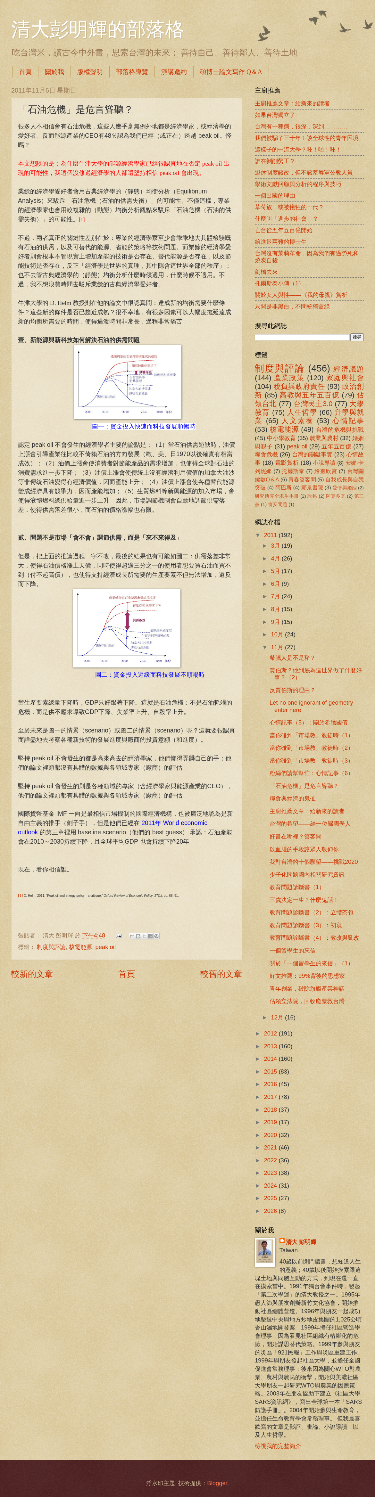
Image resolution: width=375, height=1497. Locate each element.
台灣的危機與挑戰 (340, 429)
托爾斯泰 (293, 471)
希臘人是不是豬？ (293, 657)
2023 (271, 1172)
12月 (278, 1017)
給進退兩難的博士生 (281, 241)
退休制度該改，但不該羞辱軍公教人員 (304, 172)
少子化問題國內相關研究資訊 (307, 874)
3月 (276, 545)
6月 (276, 583)
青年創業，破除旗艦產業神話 (307, 988)
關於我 (54, 71)
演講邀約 (174, 71)
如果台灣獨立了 (275, 114)
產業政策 (289, 378)
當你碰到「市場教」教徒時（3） (312, 760)
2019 (271, 1122)
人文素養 (297, 421)
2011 (271, 535)
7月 (276, 596)
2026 (271, 1210)
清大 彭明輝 (301, 1242)
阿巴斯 (283, 488)
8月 (276, 609)
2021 (271, 1147)
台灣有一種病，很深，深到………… (301, 126)
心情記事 (348, 421)
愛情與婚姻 (344, 487)
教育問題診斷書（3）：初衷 (306, 925)
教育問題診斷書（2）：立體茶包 (312, 912)
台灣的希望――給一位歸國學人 (310, 823)
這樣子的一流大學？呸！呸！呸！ (298, 149)
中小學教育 (281, 438)
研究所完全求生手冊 (277, 496)
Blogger (217, 1483)
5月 (276, 571)
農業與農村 (324, 438)
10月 (278, 634)
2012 (271, 1033)
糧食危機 (266, 454)
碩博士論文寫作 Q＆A (231, 71)
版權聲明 (90, 71)
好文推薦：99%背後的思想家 (307, 975)
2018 (271, 1109)
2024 (271, 1185)
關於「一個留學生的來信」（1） (312, 963)
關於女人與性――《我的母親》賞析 (301, 294)
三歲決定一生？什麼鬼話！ (304, 899)
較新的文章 (32, 973)
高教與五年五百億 (309, 395)
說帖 (312, 496)
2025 (271, 1198)
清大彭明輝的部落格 (97, 29)
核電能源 (80, 947)
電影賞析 (287, 462)
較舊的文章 (221, 973)
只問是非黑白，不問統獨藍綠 (292, 306)
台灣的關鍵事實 (312, 454)
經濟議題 (348, 369)
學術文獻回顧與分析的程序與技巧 (298, 184)
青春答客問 (302, 480)
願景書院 (312, 488)
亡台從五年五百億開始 (283, 230)
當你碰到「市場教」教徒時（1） (312, 735)
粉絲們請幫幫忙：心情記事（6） (312, 773)
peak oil (106, 947)
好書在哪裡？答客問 (295, 836)
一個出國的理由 (275, 195)
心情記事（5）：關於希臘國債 (309, 722)
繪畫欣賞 (325, 471)
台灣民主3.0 (313, 404)
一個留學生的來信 (293, 950)
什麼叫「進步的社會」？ (286, 218)
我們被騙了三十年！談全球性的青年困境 (307, 138)
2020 (271, 1135)
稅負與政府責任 (299, 386)
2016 (271, 1084)
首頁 (25, 71)
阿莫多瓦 (336, 496)
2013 (271, 1046)
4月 (276, 558)
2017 (271, 1096)
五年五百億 (336, 446)
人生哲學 (302, 412)
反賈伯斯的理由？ (293, 690)
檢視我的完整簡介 (278, 1446)
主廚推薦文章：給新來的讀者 (292, 103)
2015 (271, 1071)
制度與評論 (51, 947)
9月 (276, 621)
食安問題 (277, 504)
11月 (278, 647)
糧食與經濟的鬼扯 (293, 798)
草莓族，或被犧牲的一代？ (289, 207)
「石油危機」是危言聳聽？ (304, 785)
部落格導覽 (132, 71)
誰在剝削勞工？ (275, 161)
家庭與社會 (345, 378)
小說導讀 (324, 463)
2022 (271, 1160)
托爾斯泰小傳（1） (279, 283)
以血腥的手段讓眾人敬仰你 (304, 849)
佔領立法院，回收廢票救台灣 (307, 1001)
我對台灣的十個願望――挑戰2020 (314, 861)
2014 (271, 1058)
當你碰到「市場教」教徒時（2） (312, 747)
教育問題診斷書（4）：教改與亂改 (314, 937)
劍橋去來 (266, 271)
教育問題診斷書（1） (297, 887)
